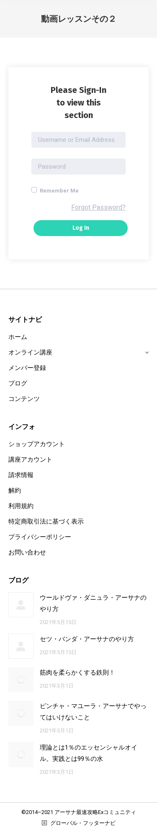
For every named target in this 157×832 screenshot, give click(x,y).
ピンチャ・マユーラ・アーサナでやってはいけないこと (93, 711)
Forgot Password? (98, 207)
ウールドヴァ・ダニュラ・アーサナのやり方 (93, 603)
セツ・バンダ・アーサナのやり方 (87, 639)
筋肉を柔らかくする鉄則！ (77, 672)
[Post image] (20, 604)
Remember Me (55, 190)
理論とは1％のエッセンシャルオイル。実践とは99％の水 (88, 753)
